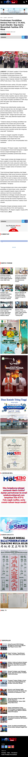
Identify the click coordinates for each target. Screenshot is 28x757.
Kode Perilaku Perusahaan (9, 754)
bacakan (3, 34)
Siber (8, 752)
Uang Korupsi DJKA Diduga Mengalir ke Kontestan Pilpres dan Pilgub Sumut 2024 (16, 645)
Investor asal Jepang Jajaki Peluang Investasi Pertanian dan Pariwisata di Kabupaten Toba (17, 691)
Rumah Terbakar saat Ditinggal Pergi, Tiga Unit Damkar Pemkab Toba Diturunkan (17, 673)
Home (1, 17)
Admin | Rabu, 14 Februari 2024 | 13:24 (7, 31)
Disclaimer (14, 752)
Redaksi (3, 752)
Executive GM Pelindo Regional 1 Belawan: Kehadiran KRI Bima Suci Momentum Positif (21, 278)
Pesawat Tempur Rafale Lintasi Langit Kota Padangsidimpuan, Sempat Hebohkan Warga (17, 682)
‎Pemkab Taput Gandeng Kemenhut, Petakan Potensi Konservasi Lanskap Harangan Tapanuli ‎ (6, 295)
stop (8, 34)
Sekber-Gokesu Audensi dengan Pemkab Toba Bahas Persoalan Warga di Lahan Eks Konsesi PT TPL (17, 664)
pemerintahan (10, 17)
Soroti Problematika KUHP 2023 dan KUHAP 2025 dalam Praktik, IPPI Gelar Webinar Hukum (6, 312)
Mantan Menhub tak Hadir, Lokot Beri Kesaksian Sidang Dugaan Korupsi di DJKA (20, 295)
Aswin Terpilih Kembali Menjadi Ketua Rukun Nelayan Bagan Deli (17, 726)
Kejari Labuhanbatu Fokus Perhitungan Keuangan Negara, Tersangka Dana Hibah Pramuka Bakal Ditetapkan (17, 709)
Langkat (5, 17)
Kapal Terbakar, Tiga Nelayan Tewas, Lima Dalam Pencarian (16, 654)
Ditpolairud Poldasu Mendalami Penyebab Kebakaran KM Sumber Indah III (17, 718)
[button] (26, 0)
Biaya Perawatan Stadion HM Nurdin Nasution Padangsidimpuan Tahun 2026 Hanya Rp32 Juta (16, 700)
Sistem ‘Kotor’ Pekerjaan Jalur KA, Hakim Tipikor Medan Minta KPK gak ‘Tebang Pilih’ (21, 312)
